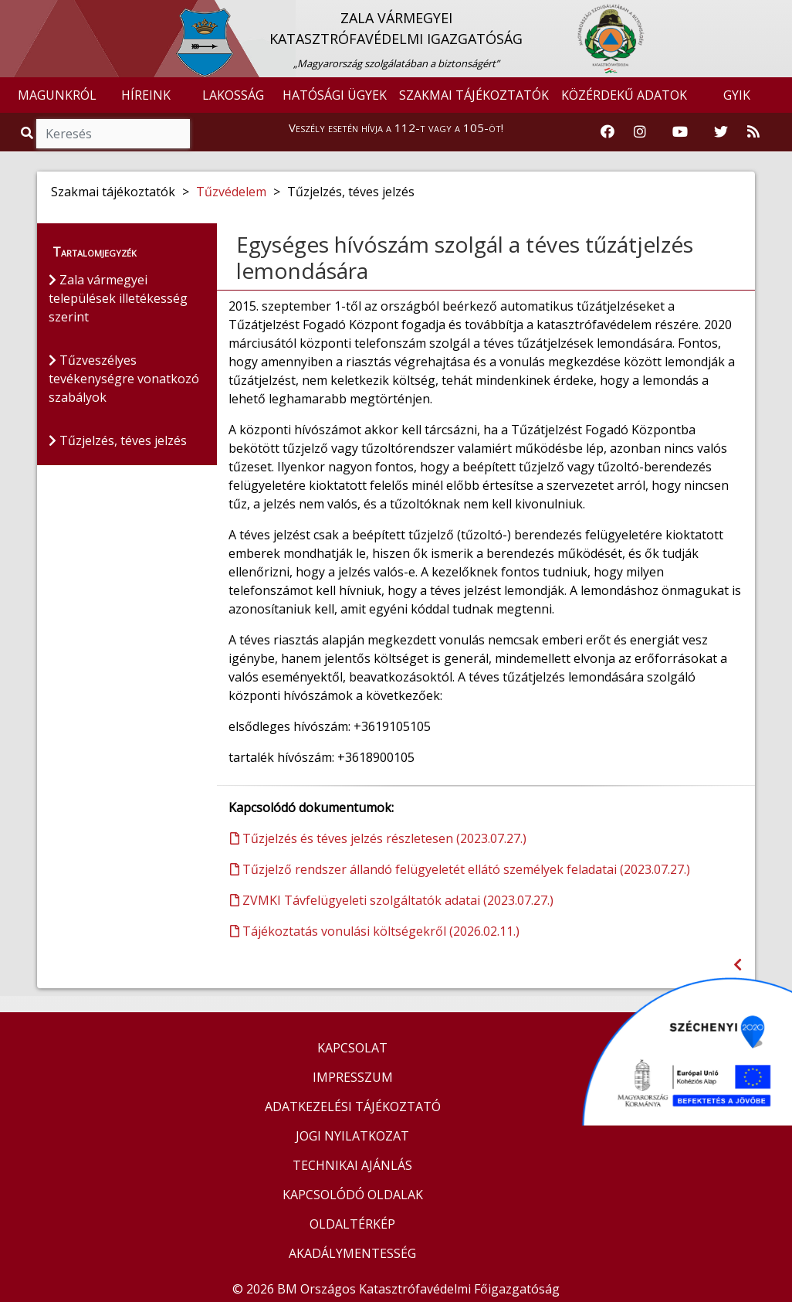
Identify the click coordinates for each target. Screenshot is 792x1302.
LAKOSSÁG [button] (233, 95)
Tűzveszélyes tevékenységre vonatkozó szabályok (124, 379)
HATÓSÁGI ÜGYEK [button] (335, 95)
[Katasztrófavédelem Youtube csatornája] (680, 132)
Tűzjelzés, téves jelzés (118, 440)
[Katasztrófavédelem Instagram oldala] (640, 132)
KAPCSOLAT (352, 1047)
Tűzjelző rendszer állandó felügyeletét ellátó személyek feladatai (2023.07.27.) (460, 869)
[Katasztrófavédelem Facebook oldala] (607, 132)
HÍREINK (146, 95)
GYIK (736, 95)
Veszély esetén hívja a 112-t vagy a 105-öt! (396, 127)
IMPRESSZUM (353, 1077)
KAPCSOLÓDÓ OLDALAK (353, 1194)
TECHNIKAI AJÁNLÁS (352, 1165)
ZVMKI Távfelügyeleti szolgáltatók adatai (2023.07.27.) (391, 900)
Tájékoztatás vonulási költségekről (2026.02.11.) (375, 931)
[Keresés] (113, 133)
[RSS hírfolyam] (753, 132)
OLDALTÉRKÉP (352, 1223)
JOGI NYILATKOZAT (352, 1135)
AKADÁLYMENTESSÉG (352, 1253)
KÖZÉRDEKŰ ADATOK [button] (624, 95)
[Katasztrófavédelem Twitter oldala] (720, 132)
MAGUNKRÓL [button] (57, 95)
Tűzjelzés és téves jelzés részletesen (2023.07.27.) (378, 838)
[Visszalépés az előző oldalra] (737, 965)
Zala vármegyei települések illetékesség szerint (118, 298)
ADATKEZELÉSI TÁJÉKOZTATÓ (353, 1106)
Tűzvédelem (231, 191)
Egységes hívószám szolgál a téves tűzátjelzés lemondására (464, 257)
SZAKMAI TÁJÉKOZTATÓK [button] (474, 95)
